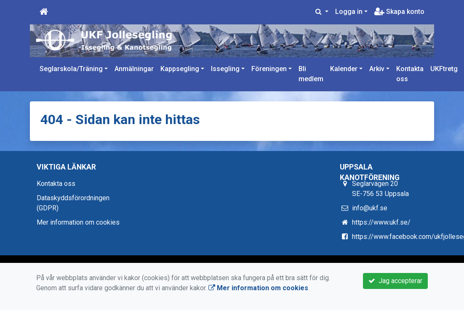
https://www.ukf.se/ (381, 222)
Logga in (349, 12)
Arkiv (376, 69)
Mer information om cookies (78, 222)
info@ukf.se (369, 208)
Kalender (343, 69)
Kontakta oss (410, 74)
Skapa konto (399, 12)
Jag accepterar (395, 281)
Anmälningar (134, 69)
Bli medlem (311, 74)
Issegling (225, 69)
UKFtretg (444, 69)
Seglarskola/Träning (71, 69)
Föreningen (269, 69)
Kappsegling (179, 69)
